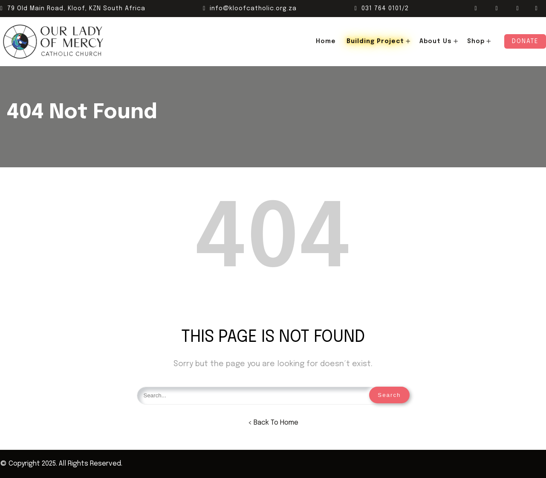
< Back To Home (273, 422)
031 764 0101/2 (382, 9)
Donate (525, 41)
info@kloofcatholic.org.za (250, 9)
